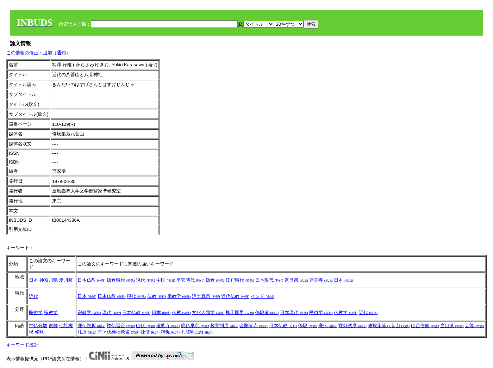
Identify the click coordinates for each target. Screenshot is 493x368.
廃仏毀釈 (91, 325)
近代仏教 (235, 296)
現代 (145, 280)
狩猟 (170, 332)
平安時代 (190, 280)
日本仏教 (91, 280)
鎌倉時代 (121, 280)
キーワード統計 (22, 345)
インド (262, 296)
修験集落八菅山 (389, 325)
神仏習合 (121, 325)
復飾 (53, 325)
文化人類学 (208, 312)
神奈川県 (48, 280)
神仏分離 (38, 325)
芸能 (474, 325)
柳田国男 (240, 312)
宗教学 (179, 296)
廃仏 (327, 325)
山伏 (145, 325)
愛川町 (66, 280)
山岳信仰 (425, 325)
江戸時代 (240, 280)
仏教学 (345, 312)
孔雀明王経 (197, 332)
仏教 (156, 296)
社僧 (150, 332)
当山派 (452, 325)
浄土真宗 (206, 296)
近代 (33, 296)
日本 (33, 280)
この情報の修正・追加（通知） (38, 52)
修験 (39, 332)
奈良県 (296, 280)
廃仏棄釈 (195, 325)
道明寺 (168, 325)
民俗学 (36, 312)
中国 (165, 280)
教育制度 (224, 325)
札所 (86, 332)
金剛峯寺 (253, 325)
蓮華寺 (321, 280)
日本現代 (269, 280)
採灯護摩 (352, 325)
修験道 (267, 312)
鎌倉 (215, 280)
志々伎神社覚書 (118, 332)
